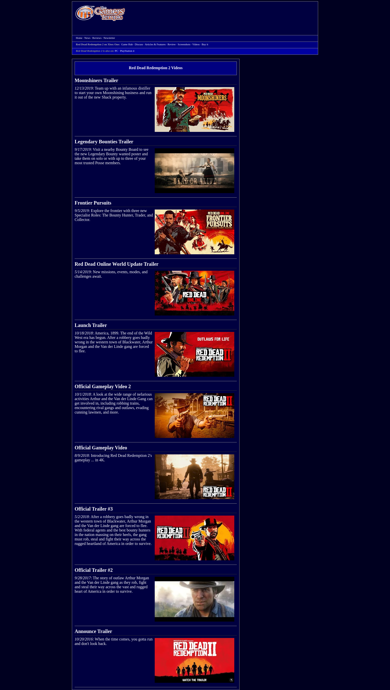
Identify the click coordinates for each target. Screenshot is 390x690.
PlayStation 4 (127, 51)
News (87, 38)
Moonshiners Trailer (96, 80)
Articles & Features (155, 44)
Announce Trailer (93, 631)
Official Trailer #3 (94, 509)
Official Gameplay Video (101, 447)
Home (100, 13)
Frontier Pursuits (93, 203)
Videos (196, 44)
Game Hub (127, 44)
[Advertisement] (224, 14)
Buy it (205, 44)
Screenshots (184, 44)
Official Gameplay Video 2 (103, 386)
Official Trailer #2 (94, 570)
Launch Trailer (91, 325)
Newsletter (109, 38)
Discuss (139, 44)
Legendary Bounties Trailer (104, 141)
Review (172, 44)
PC (116, 51)
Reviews (96, 38)
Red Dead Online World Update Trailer (116, 264)
